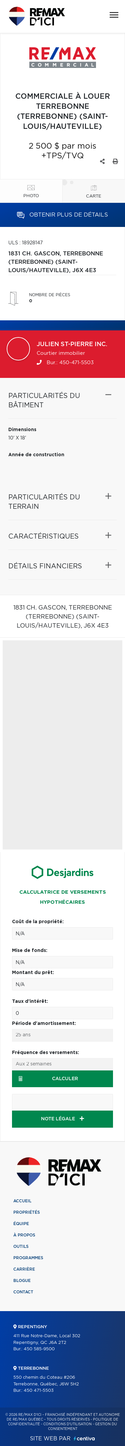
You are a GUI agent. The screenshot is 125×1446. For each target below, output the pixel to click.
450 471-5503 (39, 1390)
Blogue (22, 1281)
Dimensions (22, 429)
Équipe (21, 1224)
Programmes (28, 1258)
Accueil (22, 1201)
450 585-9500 (39, 1349)
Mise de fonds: (29, 950)
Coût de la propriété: (38, 921)
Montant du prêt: (33, 972)
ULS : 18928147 (25, 243)
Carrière (24, 1269)
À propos (24, 1235)
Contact (23, 1292)
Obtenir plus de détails (62, 215)
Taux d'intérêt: (30, 1001)
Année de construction (36, 455)
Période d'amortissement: (44, 1023)
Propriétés (26, 1212)
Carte (93, 196)
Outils (21, 1246)
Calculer (48, 1078)
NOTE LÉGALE (62, 1118)
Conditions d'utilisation (67, 1424)
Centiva (84, 1438)
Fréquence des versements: (45, 1052)
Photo (31, 196)
